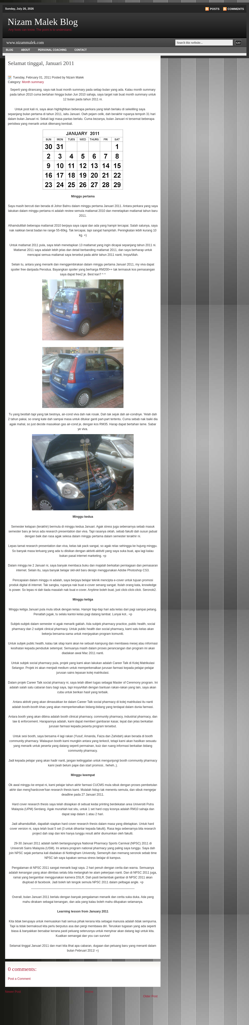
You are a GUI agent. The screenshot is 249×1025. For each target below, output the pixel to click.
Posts (214, 8)
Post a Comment (19, 979)
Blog (9, 50)
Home (89, 992)
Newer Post (13, 992)
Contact (80, 50)
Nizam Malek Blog (43, 22)
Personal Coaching (52, 50)
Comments (236, 8)
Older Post (150, 996)
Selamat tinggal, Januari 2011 (41, 63)
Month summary (33, 82)
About (25, 50)
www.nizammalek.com (25, 42)
